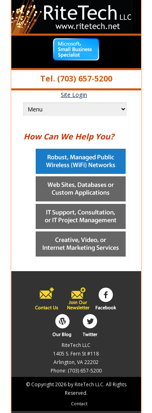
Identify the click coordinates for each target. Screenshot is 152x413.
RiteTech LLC (89, 384)
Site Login (74, 94)
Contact (79, 403)
